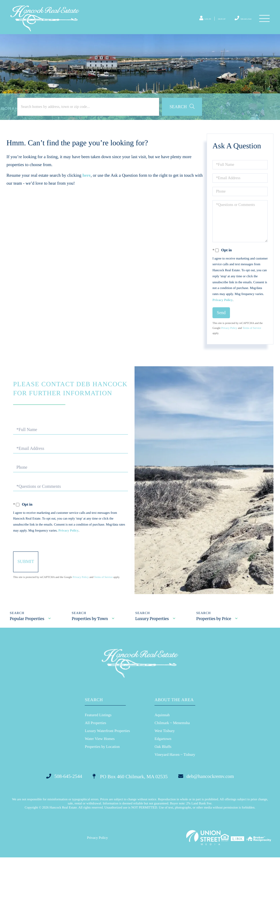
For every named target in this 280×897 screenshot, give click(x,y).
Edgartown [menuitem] (162, 777)
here (88, 192)
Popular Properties (27, 654)
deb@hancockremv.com (219, 815)
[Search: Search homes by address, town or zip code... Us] (73, 123)
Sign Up (209, 23)
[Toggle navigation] (263, 23)
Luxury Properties (154, 654)
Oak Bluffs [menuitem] (162, 785)
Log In (188, 23)
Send (220, 329)
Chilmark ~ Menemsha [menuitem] (172, 761)
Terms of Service (251, 345)
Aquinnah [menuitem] (162, 753)
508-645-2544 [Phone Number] (236, 23)
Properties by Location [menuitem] (102, 785)
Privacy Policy (245, 316)
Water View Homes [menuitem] (100, 777)
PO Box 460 (129, 815)
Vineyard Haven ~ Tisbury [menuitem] (174, 792)
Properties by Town (90, 654)
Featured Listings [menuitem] (98, 753)
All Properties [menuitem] (95, 761)
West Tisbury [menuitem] (164, 769)
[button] (151, 123)
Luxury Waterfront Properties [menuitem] (107, 769)
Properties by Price (216, 654)
